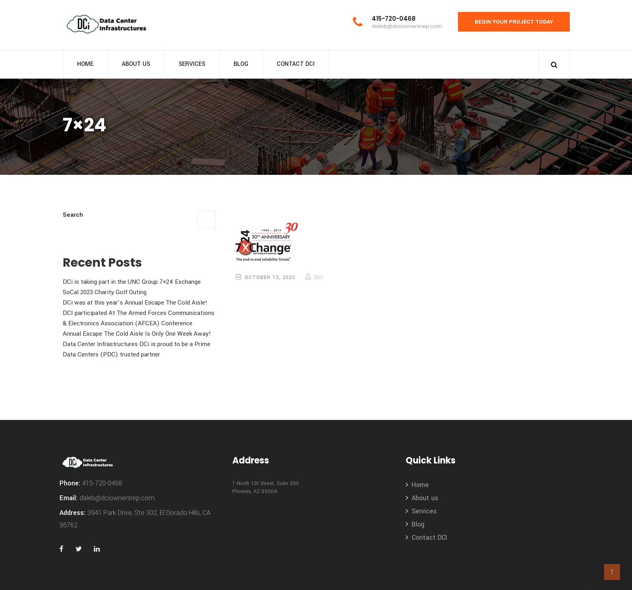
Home (85, 64)
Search (73, 215)
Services (191, 64)
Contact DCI (296, 64)
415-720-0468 (394, 18)
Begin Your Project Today (514, 22)
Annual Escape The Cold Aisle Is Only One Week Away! (137, 333)
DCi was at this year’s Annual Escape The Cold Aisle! (135, 302)
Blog (241, 64)
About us (136, 64)
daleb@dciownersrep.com (407, 26)
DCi (318, 277)
